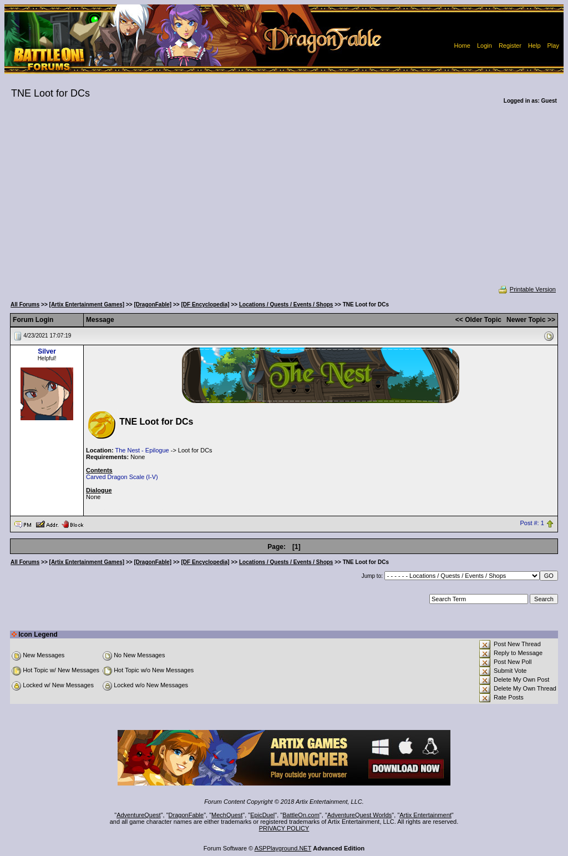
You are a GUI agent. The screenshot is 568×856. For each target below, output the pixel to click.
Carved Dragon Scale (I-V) (122, 477)
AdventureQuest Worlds (359, 815)
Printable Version (527, 289)
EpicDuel (262, 815)
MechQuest (226, 815)
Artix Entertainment (425, 815)
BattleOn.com (301, 815)
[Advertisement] (284, 202)
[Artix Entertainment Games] (87, 304)
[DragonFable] (152, 304)
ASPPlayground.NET (283, 848)
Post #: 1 (532, 523)
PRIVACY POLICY (284, 828)
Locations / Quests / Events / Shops (286, 304)
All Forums (25, 304)
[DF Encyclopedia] (205, 304)
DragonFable (186, 815)
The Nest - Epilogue (142, 450)
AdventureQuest (138, 815)
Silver (47, 351)
